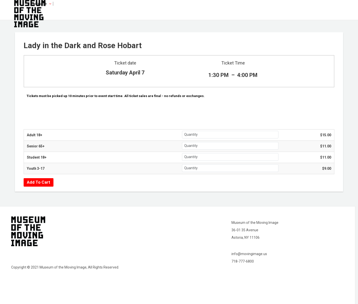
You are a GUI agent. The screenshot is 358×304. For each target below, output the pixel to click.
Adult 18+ (34, 135)
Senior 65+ (36, 146)
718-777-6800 (242, 261)
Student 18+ (36, 157)
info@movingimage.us (249, 254)
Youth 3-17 (36, 168)
